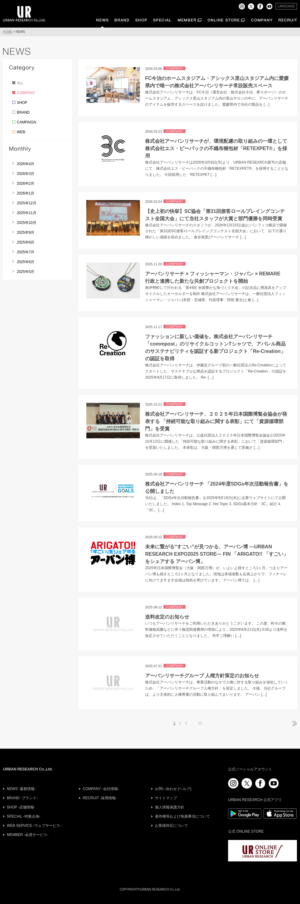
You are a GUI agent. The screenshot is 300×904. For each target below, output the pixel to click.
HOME (7, 31)
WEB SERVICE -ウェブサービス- (34, 825)
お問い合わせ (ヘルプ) (173, 789)
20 (200, 723)
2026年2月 (25, 183)
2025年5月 (25, 272)
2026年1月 (25, 193)
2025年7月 (25, 252)
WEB (21, 132)
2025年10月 (26, 223)
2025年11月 (26, 213)
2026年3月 (25, 174)
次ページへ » (294, 723)
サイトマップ (166, 798)
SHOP (22, 102)
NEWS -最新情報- (21, 789)
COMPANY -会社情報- (101, 789)
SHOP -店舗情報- (21, 807)
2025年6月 (25, 262)
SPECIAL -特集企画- (23, 816)
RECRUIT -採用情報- (100, 798)
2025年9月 (25, 232)
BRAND (23, 112)
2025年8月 (25, 242)
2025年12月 (26, 203)
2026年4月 (25, 164)
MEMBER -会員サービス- (27, 835)
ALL (20, 83)
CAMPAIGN (26, 122)
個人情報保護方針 (169, 807)
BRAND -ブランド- (22, 798)
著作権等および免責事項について (182, 816)
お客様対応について (171, 825)
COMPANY (26, 93)
